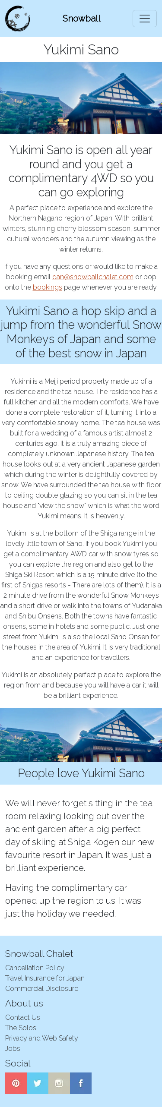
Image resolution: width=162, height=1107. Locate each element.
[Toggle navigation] (145, 18)
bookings (47, 287)
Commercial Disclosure (41, 988)
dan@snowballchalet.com (92, 277)
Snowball (82, 18)
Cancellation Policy (34, 968)
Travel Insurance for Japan (45, 978)
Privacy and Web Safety (41, 1038)
